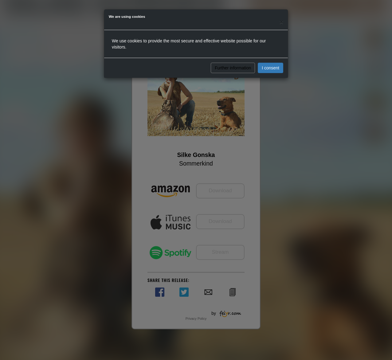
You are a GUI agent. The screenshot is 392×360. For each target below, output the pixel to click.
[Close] (281, 22)
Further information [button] (233, 67)
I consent (270, 67)
